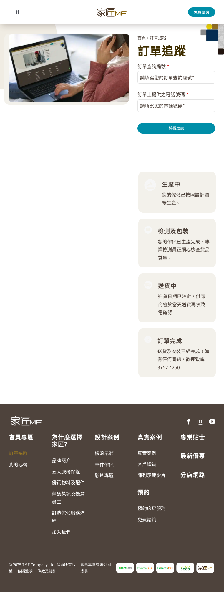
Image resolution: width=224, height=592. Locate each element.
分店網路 (192, 474)
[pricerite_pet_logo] (165, 564)
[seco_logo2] (185, 564)
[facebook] (189, 422)
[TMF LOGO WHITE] (26, 414)
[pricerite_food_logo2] (145, 564)
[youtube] (212, 422)
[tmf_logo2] (205, 564)
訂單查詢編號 (153, 66)
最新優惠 (192, 455)
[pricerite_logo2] (125, 564)
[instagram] (200, 422)
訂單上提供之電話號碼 (162, 94)
